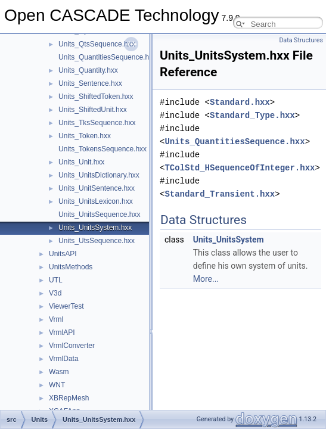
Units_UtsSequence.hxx (96, 241)
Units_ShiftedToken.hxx (95, 96)
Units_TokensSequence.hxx (102, 149)
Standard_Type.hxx (252, 115)
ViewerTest (66, 306)
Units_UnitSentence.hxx (96, 188)
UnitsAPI (63, 254)
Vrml (56, 319)
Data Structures (301, 40)
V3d (55, 293)
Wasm (59, 372)
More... (206, 279)
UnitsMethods (70, 267)
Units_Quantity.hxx (88, 70)
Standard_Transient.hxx (219, 194)
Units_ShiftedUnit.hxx (92, 109)
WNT (57, 385)
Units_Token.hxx (84, 136)
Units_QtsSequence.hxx (96, 44)
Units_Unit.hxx (81, 162)
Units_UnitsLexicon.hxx (95, 201)
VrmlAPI (62, 332)
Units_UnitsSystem (228, 239)
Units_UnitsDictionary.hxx (98, 175)
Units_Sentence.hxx (90, 83)
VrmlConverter (72, 345)
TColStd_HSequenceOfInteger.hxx (239, 167)
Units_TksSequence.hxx (96, 123)
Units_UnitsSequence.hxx (99, 214)
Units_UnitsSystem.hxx (95, 227)
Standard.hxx (240, 102)
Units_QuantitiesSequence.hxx (107, 57)
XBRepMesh (69, 398)
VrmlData (64, 359)
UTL (56, 280)
